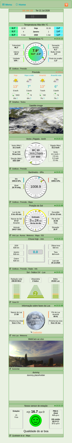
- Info (35, 269)
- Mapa (30, 202)
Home (20, 4)
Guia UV (14, 302)
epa (41, 412)
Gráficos (14, 69)
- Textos (22, 102)
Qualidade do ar (17, 436)
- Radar (30, 269)
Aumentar (14, 369)
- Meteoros (29, 235)
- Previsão (23, 69)
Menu (8, 4)
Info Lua (13, 235)
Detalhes (14, 102)
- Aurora (22, 235)
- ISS (42, 235)
